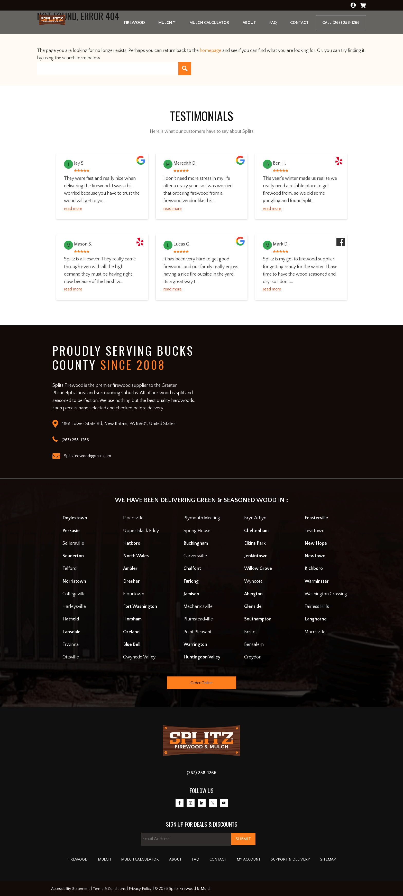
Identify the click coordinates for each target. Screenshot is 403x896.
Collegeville (74, 594)
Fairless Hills (317, 606)
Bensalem (254, 644)
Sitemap (344, 859)
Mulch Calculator (132, 859)
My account (255, 859)
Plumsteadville (198, 619)
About (172, 859)
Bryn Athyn (255, 518)
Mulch (91, 859)
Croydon (252, 657)
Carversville (195, 556)
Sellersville (73, 543)
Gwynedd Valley (139, 657)
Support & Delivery (301, 859)
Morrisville (315, 632)
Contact (219, 859)
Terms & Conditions (111, 888)
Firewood (62, 859)
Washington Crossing (326, 594)
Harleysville (74, 606)
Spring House (197, 530)
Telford (69, 568)
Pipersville (133, 518)
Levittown (314, 530)
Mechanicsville (198, 606)
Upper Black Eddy (141, 530)
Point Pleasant (198, 632)
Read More (74, 208)
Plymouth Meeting (202, 518)
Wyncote (253, 581)
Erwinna (70, 644)
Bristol (250, 632)
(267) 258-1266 (201, 773)
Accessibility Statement (71, 888)
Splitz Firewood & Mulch (59, 23)
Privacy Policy (143, 888)
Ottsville (70, 657)
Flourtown (133, 594)
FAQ (195, 859)
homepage (210, 50)
